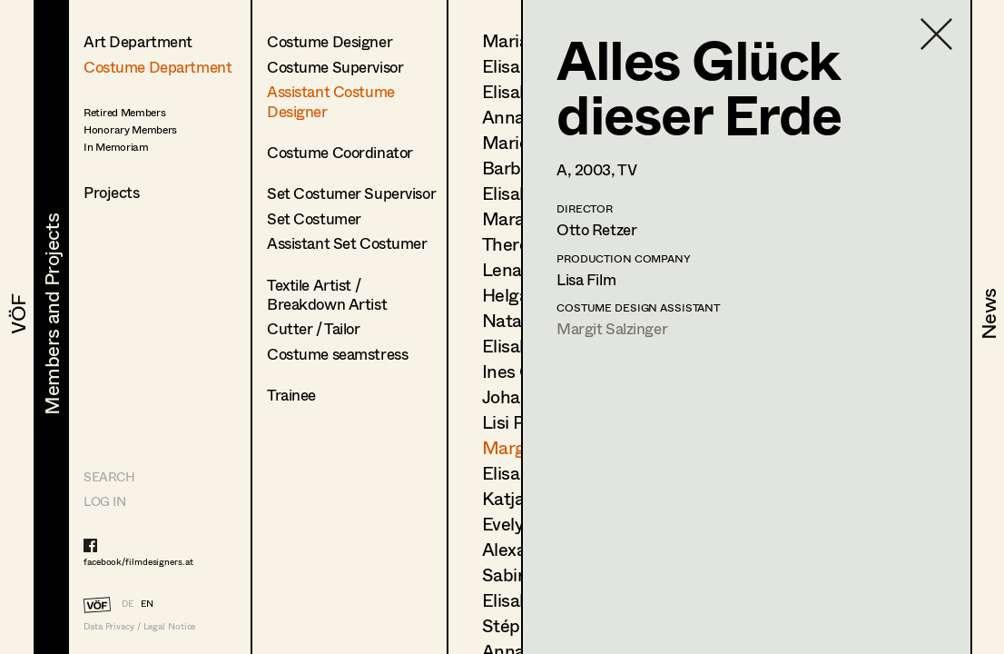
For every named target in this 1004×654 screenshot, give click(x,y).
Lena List (519, 269)
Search (109, 476)
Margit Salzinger (611, 328)
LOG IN (104, 500)
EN (147, 603)
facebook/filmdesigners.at (138, 561)
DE (127, 603)
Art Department (138, 41)
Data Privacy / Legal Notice (139, 626)
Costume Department (157, 66)
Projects (112, 192)
